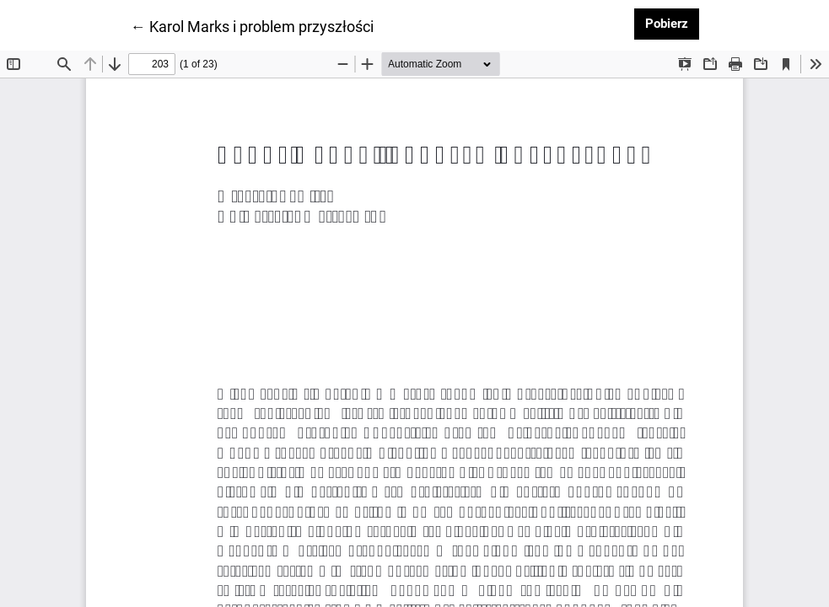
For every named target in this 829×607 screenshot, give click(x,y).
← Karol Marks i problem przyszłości (252, 25)
